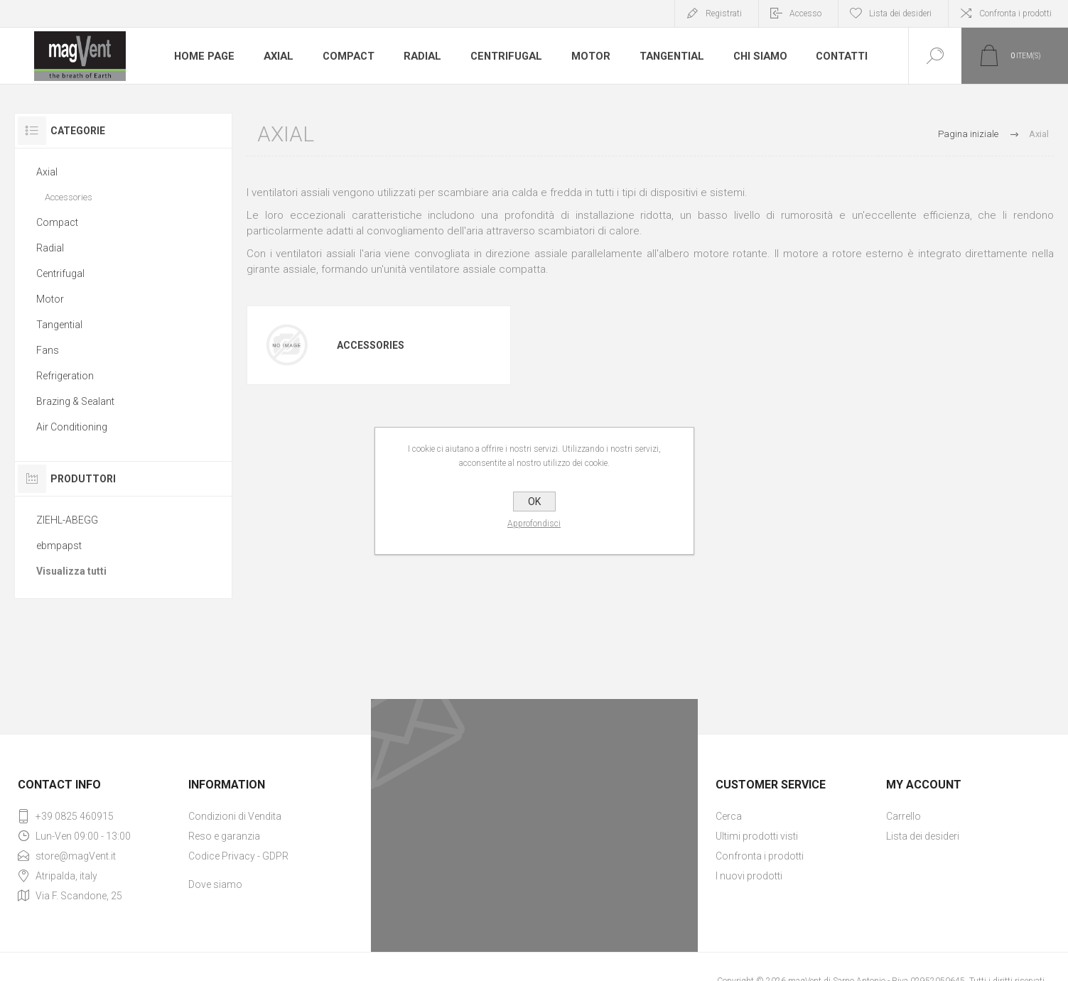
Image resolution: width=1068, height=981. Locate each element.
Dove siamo (215, 884)
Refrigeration (65, 375)
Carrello (903, 816)
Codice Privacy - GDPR (238, 856)
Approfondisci (534, 524)
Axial (277, 56)
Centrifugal (504, 56)
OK (534, 501)
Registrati (724, 13)
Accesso (805, 13)
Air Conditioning (71, 427)
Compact (348, 56)
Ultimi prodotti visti (757, 836)
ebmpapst (59, 545)
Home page (204, 56)
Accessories (370, 345)
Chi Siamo (756, 56)
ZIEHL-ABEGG (67, 520)
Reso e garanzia (224, 836)
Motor (588, 56)
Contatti (839, 56)
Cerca (729, 816)
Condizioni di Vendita (234, 816)
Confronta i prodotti (1015, 13)
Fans (47, 350)
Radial (421, 56)
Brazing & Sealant (75, 401)
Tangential (669, 56)
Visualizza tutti (71, 571)
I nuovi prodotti (749, 876)
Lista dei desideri (922, 836)
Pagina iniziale (968, 134)
